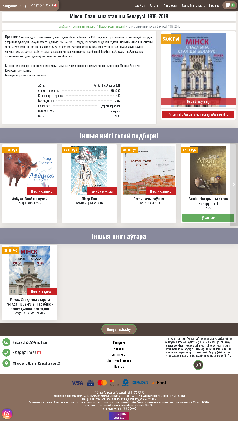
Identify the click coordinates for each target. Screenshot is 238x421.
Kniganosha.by (119, 329)
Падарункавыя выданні (112, 26)
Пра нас (214, 5)
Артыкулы (170, 5)
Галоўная (139, 5)
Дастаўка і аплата (193, 5)
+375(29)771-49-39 (42, 5)
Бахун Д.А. (119, 415)
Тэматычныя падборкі (83, 26)
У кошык (208, 217)
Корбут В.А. (100, 85)
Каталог (154, 5)
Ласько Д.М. (113, 85)
